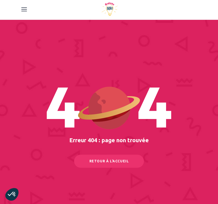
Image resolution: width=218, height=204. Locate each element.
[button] (12, 194)
